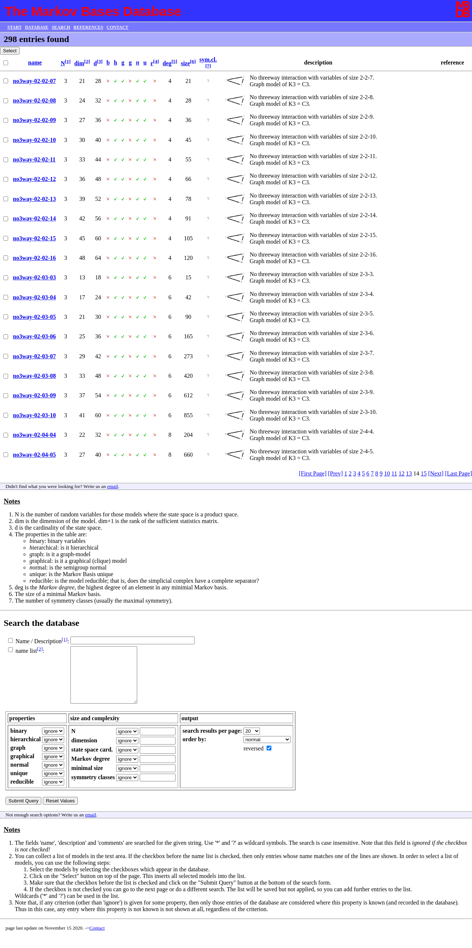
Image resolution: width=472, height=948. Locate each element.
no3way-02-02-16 (34, 258)
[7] (208, 66)
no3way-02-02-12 (34, 179)
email (112, 486)
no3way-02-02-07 (34, 81)
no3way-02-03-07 (34, 356)
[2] (87, 61)
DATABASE (37, 27)
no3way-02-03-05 (34, 317)
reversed (253, 759)
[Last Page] (458, 473)
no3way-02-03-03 (34, 277)
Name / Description (38, 641)
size (185, 63)
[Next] (436, 473)
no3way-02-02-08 (34, 100)
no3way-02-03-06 (34, 336)
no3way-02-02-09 (34, 120)
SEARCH (61, 27)
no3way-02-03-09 (34, 395)
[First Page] (312, 473)
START (14, 27)
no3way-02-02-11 (34, 159)
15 (424, 473)
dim (79, 63)
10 (387, 473)
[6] (193, 61)
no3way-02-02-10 (34, 140)
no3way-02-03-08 (34, 376)
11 (394, 473)
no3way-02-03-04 (34, 297)
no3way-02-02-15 (34, 238)
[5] (174, 61)
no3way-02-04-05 (34, 455)
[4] (156, 61)
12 (402, 473)
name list (26, 651)
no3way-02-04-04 (34, 435)
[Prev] (335, 473)
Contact (96, 939)
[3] (100, 61)
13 (409, 473)
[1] (68, 61)
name (35, 62)
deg (167, 63)
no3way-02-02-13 (34, 199)
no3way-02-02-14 (34, 218)
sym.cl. (208, 59)
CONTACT (117, 27)
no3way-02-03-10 (34, 415)
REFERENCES (88, 27)
